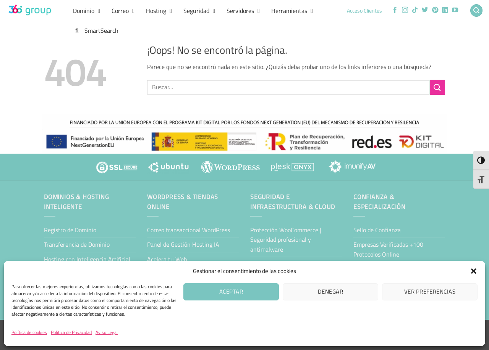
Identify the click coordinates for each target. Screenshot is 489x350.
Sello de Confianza (377, 230)
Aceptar (231, 291)
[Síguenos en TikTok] (415, 10)
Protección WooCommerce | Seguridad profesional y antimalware (285, 239)
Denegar (330, 291)
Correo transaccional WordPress (188, 230)
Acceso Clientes (364, 11)
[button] (474, 271)
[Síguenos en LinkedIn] (445, 10)
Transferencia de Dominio (77, 244)
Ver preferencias (429, 291)
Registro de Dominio (70, 230)
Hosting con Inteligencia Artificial (87, 259)
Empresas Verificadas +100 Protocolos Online (388, 249)
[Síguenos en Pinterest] (435, 10)
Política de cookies (29, 332)
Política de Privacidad (71, 332)
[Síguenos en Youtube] (455, 10)
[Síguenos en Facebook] (395, 10)
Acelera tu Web (167, 259)
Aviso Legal (107, 332)
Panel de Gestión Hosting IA (183, 244)
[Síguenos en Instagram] (405, 10)
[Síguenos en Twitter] (425, 10)
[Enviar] (437, 87)
